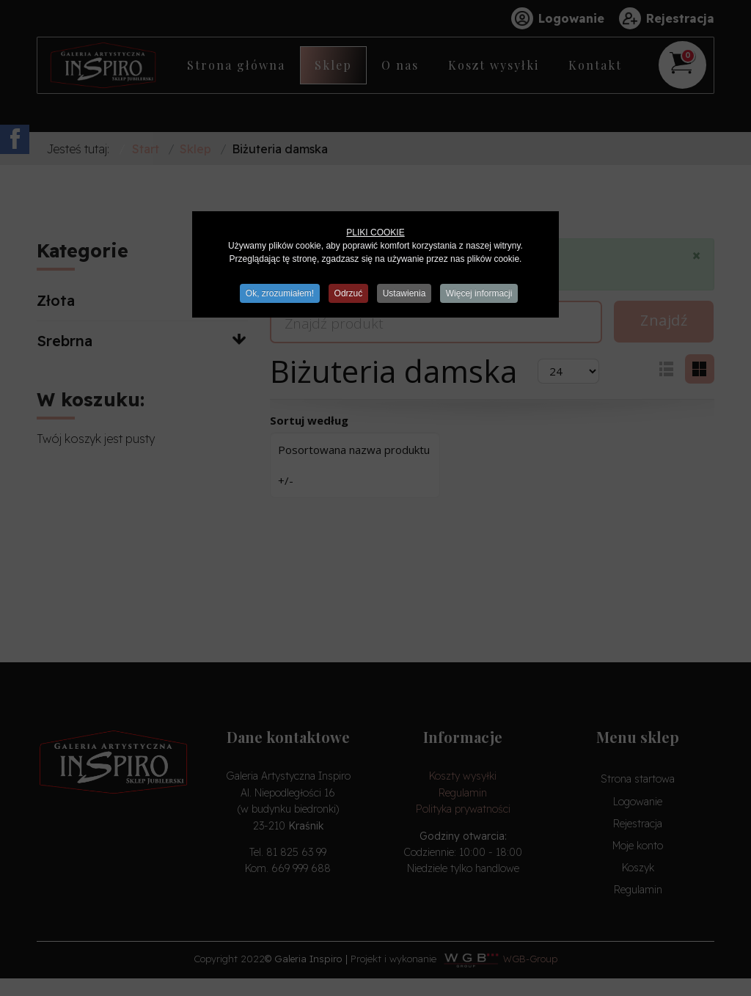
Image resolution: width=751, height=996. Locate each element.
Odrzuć (348, 293)
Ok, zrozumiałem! (277, 293)
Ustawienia (405, 293)
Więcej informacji (481, 293)
